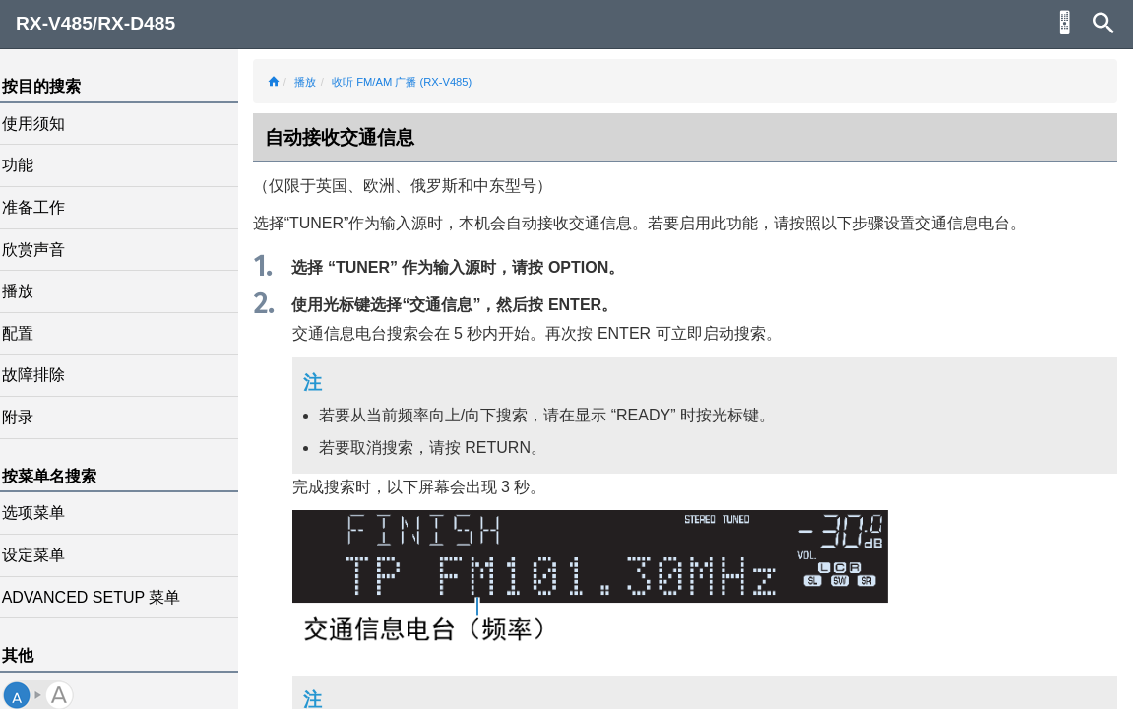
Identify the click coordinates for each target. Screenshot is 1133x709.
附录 (31, 417)
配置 (31, 333)
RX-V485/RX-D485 (95, 23)
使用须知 (47, 123)
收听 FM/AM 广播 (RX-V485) (415, 82)
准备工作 (47, 207)
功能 (31, 165)
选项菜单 (47, 512)
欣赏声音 (47, 249)
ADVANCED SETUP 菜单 (105, 597)
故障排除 (47, 374)
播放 (31, 291)
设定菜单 (47, 555)
